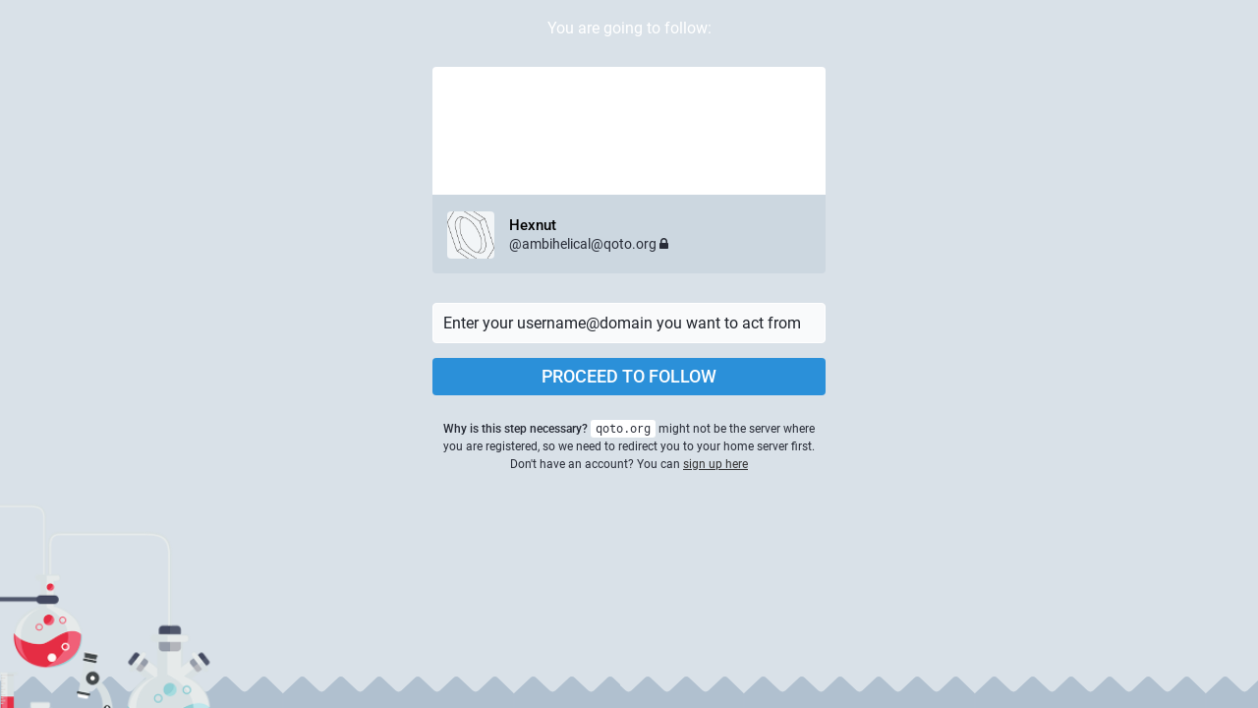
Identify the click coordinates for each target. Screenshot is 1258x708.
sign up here (715, 464)
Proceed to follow (629, 376)
